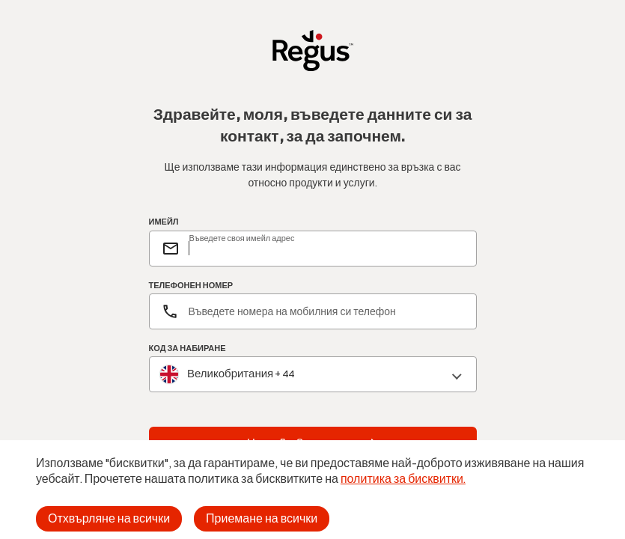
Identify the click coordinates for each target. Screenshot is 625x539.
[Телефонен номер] (313, 311)
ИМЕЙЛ (164, 222)
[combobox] (312, 375)
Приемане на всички (261, 518)
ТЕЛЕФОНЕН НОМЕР (191, 285)
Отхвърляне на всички (109, 518)
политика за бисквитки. (403, 479)
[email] (326, 248)
